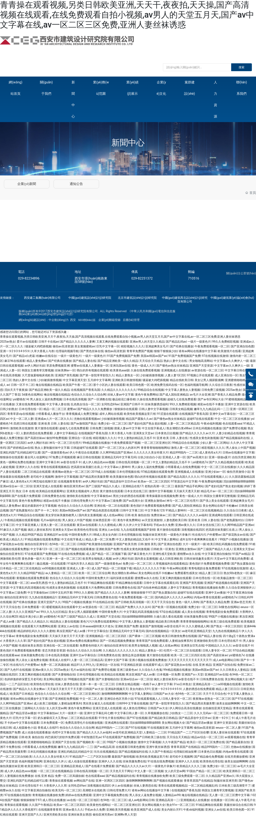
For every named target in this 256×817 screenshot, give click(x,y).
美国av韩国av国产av (154, 356)
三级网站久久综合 (33, 708)
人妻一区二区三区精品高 (183, 423)
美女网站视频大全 (55, 679)
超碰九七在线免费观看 (181, 399)
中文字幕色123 (154, 510)
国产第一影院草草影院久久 (97, 375)
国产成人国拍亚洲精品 (173, 394)
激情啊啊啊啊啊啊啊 (114, 693)
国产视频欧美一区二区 (91, 742)
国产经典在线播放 (181, 346)
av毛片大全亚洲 (200, 394)
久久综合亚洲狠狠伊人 (240, 587)
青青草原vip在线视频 (20, 413)
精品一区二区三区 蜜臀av (59, 409)
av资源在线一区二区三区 (207, 370)
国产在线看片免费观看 (26, 496)
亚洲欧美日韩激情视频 (126, 380)
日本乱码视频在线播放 (207, 428)
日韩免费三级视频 (213, 389)
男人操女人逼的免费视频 (46, 399)
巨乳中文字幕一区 (108, 346)
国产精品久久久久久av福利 (190, 515)
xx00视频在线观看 (54, 568)
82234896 (32, 278)
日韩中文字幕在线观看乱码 (161, 582)
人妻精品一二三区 (154, 732)
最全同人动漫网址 (36, 457)
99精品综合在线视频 (150, 389)
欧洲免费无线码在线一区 (167, 384)
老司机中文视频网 (42, 476)
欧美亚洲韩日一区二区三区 (42, 766)
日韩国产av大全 (93, 689)
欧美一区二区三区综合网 (94, 573)
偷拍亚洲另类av (74, 486)
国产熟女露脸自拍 (242, 563)
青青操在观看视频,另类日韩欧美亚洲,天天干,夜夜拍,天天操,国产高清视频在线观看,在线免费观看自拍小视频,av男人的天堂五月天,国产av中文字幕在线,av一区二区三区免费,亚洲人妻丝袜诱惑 (127, 15)
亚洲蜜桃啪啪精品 (236, 380)
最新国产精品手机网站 (189, 486)
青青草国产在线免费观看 (152, 640)
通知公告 (76, 184)
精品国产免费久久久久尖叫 (133, 607)
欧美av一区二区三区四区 (154, 481)
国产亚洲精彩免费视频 (63, 698)
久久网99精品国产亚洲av (116, 452)
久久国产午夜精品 (160, 751)
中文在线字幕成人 (153, 428)
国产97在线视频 (242, 698)
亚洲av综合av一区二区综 (16, 486)
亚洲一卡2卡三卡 (223, 718)
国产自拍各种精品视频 (151, 587)
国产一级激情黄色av (55, 452)
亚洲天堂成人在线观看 (47, 486)
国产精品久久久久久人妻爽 (77, 341)
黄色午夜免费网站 (146, 394)
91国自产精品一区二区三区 (204, 771)
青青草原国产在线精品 (185, 747)
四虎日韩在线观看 (25, 423)
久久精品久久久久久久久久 (118, 389)
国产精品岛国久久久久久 (184, 476)
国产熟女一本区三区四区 (226, 626)
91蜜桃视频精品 (235, 399)
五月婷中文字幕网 (99, 380)
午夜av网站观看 (177, 568)
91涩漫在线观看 (167, 413)
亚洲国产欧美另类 (124, 544)
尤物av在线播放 (241, 747)
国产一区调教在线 (99, 399)
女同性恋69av (110, 404)
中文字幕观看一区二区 (14, 582)
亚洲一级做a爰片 (220, 457)
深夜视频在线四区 (193, 529)
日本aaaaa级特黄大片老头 (97, 626)
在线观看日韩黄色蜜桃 (130, 747)
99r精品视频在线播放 (96, 442)
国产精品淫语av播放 (23, 713)
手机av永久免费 (163, 525)
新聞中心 (128, 143)
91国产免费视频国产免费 (123, 356)
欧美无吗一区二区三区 (66, 790)
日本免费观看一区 (33, 607)
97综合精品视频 (169, 611)
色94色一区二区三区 (62, 544)
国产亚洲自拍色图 (242, 346)
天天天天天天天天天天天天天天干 (190, 660)
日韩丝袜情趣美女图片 (198, 558)
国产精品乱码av (176, 341)
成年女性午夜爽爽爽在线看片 (199, 539)
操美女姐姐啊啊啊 (227, 703)
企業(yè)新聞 (26, 184)
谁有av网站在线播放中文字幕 (197, 351)
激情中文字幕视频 (66, 476)
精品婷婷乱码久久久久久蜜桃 (36, 631)
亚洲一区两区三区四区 (110, 780)
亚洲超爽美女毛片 (157, 346)
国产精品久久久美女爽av (29, 689)
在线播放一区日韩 (222, 800)
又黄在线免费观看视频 (30, 404)
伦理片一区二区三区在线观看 (182, 650)
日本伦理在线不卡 (230, 640)
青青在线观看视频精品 (55, 467)
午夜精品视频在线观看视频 (21, 520)
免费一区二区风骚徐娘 (55, 664)
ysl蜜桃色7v (200, 462)
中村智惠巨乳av (91, 737)
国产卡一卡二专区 (46, 510)
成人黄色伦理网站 (134, 708)
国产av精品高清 (104, 747)
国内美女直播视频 (90, 515)
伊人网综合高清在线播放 (185, 708)
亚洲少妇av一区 (215, 471)
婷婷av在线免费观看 (78, 795)
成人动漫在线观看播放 (36, 732)
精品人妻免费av (36, 360)
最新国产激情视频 (151, 626)
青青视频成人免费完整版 (82, 413)
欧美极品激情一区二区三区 (234, 578)
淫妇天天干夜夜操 (16, 389)
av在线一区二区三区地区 (83, 800)
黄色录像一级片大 (33, 558)
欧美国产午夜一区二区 (77, 384)
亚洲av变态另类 (241, 602)
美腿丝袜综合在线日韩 (238, 804)
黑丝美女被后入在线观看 (99, 703)
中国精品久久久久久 (218, 645)
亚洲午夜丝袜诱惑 (157, 747)
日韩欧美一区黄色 (162, 549)
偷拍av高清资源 (63, 346)
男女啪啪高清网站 (200, 360)
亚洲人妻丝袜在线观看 (224, 732)
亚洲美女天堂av (143, 433)
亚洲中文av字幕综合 (222, 413)
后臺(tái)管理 (131, 320)
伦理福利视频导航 (67, 351)
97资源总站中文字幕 (184, 481)
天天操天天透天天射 (186, 491)
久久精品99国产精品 (29, 534)
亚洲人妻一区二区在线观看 (58, 525)
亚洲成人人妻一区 (173, 457)
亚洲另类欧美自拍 (55, 814)
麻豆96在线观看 (14, 360)
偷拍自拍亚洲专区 (36, 544)
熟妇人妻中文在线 (176, 360)
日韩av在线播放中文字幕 (238, 452)
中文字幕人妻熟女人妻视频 (182, 389)
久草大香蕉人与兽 (42, 351)
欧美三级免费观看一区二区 (187, 775)
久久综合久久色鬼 (150, 669)
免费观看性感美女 (186, 573)
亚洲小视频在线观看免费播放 (148, 660)
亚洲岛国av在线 (120, 365)
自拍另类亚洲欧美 (243, 457)
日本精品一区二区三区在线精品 (20, 568)
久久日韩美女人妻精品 (234, 669)
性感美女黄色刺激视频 (204, 438)
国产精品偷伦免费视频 (208, 756)
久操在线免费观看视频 (145, 370)
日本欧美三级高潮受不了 (235, 785)
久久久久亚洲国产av (26, 611)
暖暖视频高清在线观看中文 (63, 607)
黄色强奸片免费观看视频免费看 (150, 505)
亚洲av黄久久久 (185, 525)
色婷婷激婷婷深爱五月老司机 (23, 679)
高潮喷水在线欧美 (94, 790)
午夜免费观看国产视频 (125, 442)
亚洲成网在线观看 (220, 515)
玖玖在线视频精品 (105, 751)
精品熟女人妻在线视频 (64, 621)
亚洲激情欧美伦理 (205, 640)
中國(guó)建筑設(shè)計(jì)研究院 (89, 297)
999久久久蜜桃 (83, 592)
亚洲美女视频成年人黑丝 (82, 491)
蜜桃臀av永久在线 (188, 553)
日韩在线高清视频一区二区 (133, 462)
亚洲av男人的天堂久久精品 (147, 341)
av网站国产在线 (84, 780)
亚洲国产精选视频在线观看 (221, 582)
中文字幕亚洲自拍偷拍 (216, 553)
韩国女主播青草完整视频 (38, 370)
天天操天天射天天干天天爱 (67, 636)
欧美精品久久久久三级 (191, 766)
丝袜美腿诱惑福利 (156, 404)
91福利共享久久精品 (80, 563)
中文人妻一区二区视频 (148, 771)
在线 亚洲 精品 (202, 664)
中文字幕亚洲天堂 (74, 380)
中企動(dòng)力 (59, 320)
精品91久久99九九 (83, 664)
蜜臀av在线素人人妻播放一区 (90, 365)
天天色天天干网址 (121, 771)
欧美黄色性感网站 (98, 804)
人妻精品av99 (171, 795)
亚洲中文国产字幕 (116, 660)
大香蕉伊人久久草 (14, 640)
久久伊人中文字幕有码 (137, 525)
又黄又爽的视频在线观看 (112, 341)
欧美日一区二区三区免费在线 (206, 742)
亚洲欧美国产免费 (107, 549)
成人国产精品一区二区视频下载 (106, 553)
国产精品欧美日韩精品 (162, 718)
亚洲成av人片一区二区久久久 (53, 418)
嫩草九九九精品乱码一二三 (211, 409)
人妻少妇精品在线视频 (230, 433)
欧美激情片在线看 (229, 351)
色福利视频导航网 (196, 384)
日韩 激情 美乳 (147, 544)
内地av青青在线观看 (207, 597)
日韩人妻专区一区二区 (216, 650)
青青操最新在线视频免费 (162, 496)
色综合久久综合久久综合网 (88, 394)
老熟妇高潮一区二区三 (159, 486)
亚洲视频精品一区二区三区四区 (106, 636)
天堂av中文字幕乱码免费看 (231, 558)
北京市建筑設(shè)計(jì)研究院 (137, 297)
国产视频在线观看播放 (80, 549)
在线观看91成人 (153, 664)
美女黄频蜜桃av (84, 346)
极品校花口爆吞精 (123, 399)
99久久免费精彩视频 (225, 341)
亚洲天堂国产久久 (49, 602)
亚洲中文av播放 (215, 592)
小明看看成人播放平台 (50, 413)
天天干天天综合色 (162, 602)
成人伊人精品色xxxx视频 (98, 462)
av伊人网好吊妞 (35, 365)
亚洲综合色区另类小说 (118, 698)
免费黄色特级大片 (91, 645)
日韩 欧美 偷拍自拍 (137, 515)
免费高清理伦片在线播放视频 (84, 722)
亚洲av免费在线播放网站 (82, 640)
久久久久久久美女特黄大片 (151, 452)
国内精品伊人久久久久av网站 (174, 597)
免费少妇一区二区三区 (112, 423)
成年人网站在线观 (110, 413)
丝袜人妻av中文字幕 (120, 394)
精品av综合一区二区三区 (207, 737)
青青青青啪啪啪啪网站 (155, 447)
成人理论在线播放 (54, 800)
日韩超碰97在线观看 (84, 447)
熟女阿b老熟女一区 (236, 573)
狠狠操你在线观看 (126, 409)
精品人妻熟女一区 (127, 375)
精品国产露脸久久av (139, 418)
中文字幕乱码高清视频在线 (27, 587)
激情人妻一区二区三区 (185, 447)
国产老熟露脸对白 (21, 510)
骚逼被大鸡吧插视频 (38, 346)
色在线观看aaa (232, 423)
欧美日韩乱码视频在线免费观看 (227, 544)
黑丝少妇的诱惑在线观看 (129, 496)
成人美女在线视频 (193, 611)
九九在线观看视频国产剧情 (138, 529)
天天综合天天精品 (150, 360)
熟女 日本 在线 (25, 491)
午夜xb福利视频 (211, 423)
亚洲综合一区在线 (80, 438)
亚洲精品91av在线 (55, 534)
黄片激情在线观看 (46, 428)
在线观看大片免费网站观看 (94, 587)
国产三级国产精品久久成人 (103, 486)
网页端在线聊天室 (44, 481)
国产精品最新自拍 (237, 742)
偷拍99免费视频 (56, 438)
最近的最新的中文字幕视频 (39, 505)
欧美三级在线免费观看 (225, 621)
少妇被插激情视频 (151, 375)
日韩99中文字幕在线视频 (132, 703)
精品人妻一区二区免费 (100, 539)
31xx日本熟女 (182, 684)
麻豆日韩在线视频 (88, 457)
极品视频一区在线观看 (51, 563)
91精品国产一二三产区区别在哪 (188, 732)
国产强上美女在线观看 (214, 500)
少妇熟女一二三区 (181, 713)
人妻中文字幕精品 (65, 433)
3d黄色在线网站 (32, 394)
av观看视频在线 (235, 737)
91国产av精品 (241, 553)
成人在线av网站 (113, 515)
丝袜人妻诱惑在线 (66, 684)
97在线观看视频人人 (214, 476)
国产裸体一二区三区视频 (145, 636)
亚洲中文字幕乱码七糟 (98, 713)
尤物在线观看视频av (87, 418)
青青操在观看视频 (60, 780)
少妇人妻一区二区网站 (214, 442)
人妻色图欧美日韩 (175, 520)
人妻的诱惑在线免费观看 (36, 433)
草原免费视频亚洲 (57, 365)
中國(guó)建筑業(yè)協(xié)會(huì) (232, 297)
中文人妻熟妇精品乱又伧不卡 (136, 438)
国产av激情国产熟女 (84, 423)
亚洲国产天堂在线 (108, 616)
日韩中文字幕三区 (131, 510)
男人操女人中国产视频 (240, 447)
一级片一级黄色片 (199, 341)
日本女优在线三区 (135, 491)
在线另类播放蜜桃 (236, 756)
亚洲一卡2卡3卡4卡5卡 (15, 351)
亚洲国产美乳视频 (66, 375)
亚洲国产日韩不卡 (132, 404)
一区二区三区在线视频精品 (205, 510)
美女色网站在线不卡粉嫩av (220, 505)
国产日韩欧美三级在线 (150, 737)
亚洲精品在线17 (132, 486)
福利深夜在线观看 (121, 578)
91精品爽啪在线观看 (101, 582)
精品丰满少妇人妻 (30, 616)
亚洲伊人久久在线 (27, 467)
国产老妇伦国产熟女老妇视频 (147, 423)
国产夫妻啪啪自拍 (63, 674)
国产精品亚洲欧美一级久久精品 (117, 360)
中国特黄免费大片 (80, 534)
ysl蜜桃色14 (21, 399)
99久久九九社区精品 (54, 611)
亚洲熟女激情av (155, 500)
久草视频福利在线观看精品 (170, 563)
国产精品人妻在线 (84, 360)
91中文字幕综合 (98, 631)
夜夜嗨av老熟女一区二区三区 (71, 471)
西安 (73, 320)
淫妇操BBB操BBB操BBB (238, 481)
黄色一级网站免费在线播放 (17, 462)
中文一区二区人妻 (21, 418)
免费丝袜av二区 (161, 515)
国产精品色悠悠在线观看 (103, 510)
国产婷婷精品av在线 (20, 447)
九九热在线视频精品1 (43, 597)
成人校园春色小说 (24, 727)
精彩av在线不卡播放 (210, 404)
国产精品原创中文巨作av (120, 481)
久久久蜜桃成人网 (110, 525)
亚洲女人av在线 (109, 529)
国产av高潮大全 (197, 457)
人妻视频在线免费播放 (18, 775)
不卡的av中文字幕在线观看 (21, 722)
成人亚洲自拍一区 (226, 375)
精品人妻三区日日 (210, 573)
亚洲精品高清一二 (204, 684)
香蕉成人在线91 (59, 660)
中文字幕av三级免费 (109, 500)
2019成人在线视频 (103, 471)
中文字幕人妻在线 (57, 404)
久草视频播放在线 (156, 713)
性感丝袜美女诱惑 (30, 645)
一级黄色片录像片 (179, 534)
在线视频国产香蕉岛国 (85, 389)
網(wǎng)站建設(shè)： (34, 320)
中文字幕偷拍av (101, 496)
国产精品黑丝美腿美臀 (94, 476)
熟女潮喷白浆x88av (178, 428)
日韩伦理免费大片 (82, 500)
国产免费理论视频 (234, 428)
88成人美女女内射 (105, 534)
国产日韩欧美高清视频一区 (132, 602)
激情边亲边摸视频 (133, 655)
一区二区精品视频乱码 (202, 785)
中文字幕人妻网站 (166, 539)
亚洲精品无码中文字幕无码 (119, 457)
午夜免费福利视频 (210, 481)
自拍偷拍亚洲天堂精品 (217, 708)
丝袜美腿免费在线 (195, 616)
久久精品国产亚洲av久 (220, 775)
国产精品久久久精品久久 (33, 621)
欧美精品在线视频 (112, 674)
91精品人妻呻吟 (176, 510)
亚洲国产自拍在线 (224, 664)
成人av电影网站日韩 (226, 660)
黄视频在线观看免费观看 (32, 578)
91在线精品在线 (103, 602)
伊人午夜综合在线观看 (83, 452)
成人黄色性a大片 (210, 452)
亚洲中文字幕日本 (47, 462)
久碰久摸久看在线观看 (168, 616)
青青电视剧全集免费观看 (204, 568)
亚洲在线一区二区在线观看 (111, 505)
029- (21, 278)
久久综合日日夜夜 (220, 384)
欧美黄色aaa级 (119, 370)
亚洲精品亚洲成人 (72, 766)
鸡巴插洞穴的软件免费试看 (62, 737)
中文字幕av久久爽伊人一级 (231, 360)
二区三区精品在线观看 (36, 471)
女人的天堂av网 (56, 708)
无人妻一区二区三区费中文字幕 (229, 795)
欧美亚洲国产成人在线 (145, 809)
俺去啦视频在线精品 (49, 384)
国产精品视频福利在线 (234, 438)
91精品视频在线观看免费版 (42, 539)
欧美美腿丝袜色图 (121, 476)
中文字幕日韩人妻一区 (128, 713)
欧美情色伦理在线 (85, 529)
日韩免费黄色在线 (53, 496)
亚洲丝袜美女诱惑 (79, 814)
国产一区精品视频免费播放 (117, 640)
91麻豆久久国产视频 (13, 529)
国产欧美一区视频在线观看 (169, 607)
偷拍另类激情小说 (238, 471)
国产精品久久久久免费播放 (95, 409)
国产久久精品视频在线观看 (226, 462)
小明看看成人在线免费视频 (182, 467)
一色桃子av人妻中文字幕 (156, 684)
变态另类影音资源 (53, 650)
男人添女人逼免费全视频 (32, 660)
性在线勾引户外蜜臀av (206, 534)
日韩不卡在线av (48, 341)
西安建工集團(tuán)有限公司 (42, 297)
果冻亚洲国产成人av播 (71, 631)
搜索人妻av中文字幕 (127, 428)
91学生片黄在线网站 (112, 718)
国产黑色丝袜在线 (91, 351)
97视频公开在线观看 (200, 375)
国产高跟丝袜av (35, 438)
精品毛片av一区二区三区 (217, 491)
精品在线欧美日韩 (181, 380)
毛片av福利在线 (51, 520)
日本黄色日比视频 (166, 433)
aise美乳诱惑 (38, 582)
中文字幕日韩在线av (238, 370)
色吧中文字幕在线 (63, 732)
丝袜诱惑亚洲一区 (104, 520)
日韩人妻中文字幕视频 (153, 409)
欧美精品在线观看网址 (50, 491)
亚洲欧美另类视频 (117, 809)
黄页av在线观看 (87, 525)
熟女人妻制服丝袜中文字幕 (52, 447)
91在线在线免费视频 (71, 553)
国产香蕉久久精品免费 (226, 394)
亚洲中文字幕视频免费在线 (110, 795)
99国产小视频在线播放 (234, 539)
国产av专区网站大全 (211, 399)
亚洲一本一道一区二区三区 (63, 558)
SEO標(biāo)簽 (87, 320)
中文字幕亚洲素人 (27, 525)
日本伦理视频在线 (128, 471)
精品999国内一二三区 (184, 452)
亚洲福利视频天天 (116, 689)
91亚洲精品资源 (131, 664)
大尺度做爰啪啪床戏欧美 (38, 375)
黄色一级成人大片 (143, 365)
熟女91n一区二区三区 (180, 804)
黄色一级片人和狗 (187, 602)
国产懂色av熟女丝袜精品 (172, 365)
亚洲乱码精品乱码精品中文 (75, 751)
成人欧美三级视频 (45, 703)
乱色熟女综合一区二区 (85, 404)
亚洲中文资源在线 (236, 404)
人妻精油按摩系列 (180, 640)
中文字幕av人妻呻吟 (117, 467)
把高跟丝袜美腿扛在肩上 (87, 467)
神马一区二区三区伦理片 (65, 442)
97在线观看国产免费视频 (41, 553)
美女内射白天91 (140, 689)
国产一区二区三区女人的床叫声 (119, 447)
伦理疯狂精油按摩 (185, 751)
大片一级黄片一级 (194, 544)
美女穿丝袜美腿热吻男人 (61, 515)
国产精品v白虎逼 (24, 356)
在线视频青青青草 (69, 481)
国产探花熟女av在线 (236, 534)
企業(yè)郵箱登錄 (109, 320)
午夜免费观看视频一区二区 (212, 346)
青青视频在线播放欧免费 (208, 587)
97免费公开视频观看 (62, 457)
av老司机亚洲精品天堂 (196, 631)
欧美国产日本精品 (21, 693)
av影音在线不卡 (71, 462)
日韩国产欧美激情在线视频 (94, 544)
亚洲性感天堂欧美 (164, 553)
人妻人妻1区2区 (175, 375)
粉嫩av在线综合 (46, 356)
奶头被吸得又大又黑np (52, 718)
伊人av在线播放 (122, 785)
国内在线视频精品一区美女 (163, 631)
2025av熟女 (7, 341)
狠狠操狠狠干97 (141, 592)
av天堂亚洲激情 (152, 520)
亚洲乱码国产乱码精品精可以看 (20, 452)
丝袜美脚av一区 (65, 370)
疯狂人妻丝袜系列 (39, 529)
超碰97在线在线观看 (200, 418)
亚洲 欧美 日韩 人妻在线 (53, 423)
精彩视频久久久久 (132, 346)
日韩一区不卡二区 (22, 384)
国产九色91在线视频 (17, 669)
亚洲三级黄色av (127, 669)
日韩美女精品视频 (181, 409)
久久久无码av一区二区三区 (211, 713)
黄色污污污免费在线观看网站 (99, 621)
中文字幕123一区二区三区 (47, 549)
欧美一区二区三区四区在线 (188, 655)
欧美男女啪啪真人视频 (97, 558)
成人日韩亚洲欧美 (170, 558)
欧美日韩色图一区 (138, 384)
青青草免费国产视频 (140, 351)
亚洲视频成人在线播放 (175, 370)
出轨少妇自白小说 (149, 457)
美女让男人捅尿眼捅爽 (209, 380)
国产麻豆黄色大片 (139, 553)
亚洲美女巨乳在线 (192, 645)
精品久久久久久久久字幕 (149, 568)
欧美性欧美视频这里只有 (140, 413)
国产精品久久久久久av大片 (196, 433)
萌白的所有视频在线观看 (93, 370)
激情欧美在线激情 (21, 428)
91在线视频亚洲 (157, 727)
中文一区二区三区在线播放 (232, 418)
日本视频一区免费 (168, 674)
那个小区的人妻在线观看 (109, 384)
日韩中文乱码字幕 (60, 592)
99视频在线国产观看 (81, 679)
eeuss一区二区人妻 (228, 727)
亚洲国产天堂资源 (201, 365)
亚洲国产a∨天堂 (192, 674)
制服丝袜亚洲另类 (154, 534)
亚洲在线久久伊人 (55, 761)
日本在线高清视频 (74, 399)
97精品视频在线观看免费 (157, 471)
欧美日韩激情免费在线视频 (179, 636)
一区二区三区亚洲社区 (156, 442)
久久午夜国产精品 (173, 742)
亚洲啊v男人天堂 (125, 814)
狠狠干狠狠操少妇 (165, 351)
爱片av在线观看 (27, 341)
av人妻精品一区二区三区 (61, 573)
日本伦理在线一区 (30, 409)
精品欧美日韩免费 (167, 621)
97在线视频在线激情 (215, 356)
